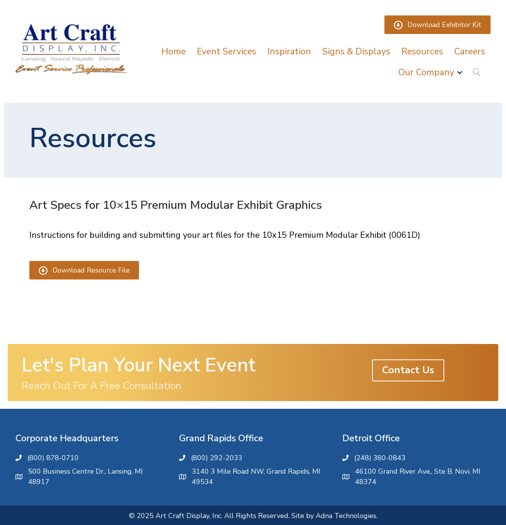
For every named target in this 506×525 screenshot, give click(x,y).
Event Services (226, 52)
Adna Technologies (346, 515)
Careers (469, 52)
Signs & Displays (356, 52)
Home (173, 52)
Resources (422, 52)
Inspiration (289, 52)
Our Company (426, 72)
